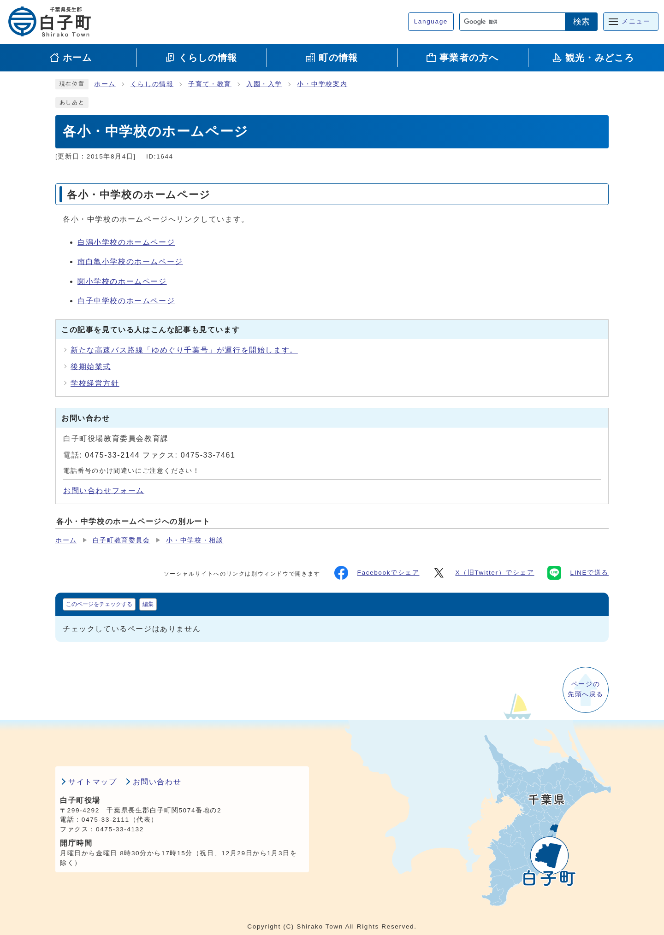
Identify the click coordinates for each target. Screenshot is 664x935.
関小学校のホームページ (122, 281)
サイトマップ (92, 782)
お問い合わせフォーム (103, 490)
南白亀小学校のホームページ (130, 261)
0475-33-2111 (106, 819)
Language (431, 21)
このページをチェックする (99, 604)
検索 (581, 21)
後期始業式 (91, 366)
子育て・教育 (209, 84)
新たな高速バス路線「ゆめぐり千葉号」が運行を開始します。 (184, 350)
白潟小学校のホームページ (126, 242)
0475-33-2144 (112, 455)
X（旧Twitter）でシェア (483, 573)
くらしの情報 (152, 84)
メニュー (636, 21)
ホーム (105, 84)
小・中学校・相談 (195, 540)
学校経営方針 (95, 383)
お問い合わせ (157, 782)
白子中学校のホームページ (126, 301)
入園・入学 (264, 84)
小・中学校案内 (322, 84)
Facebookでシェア (377, 573)
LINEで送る (578, 573)
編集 (148, 604)
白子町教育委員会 (121, 540)
